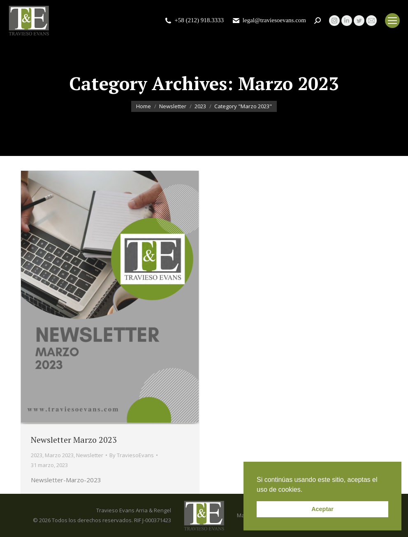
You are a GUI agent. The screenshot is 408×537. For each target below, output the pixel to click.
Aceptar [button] (322, 509)
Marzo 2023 (59, 455)
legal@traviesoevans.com (269, 20)
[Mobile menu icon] (392, 20)
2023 (36, 455)
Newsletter (89, 455)
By (131, 455)
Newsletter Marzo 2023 (74, 439)
